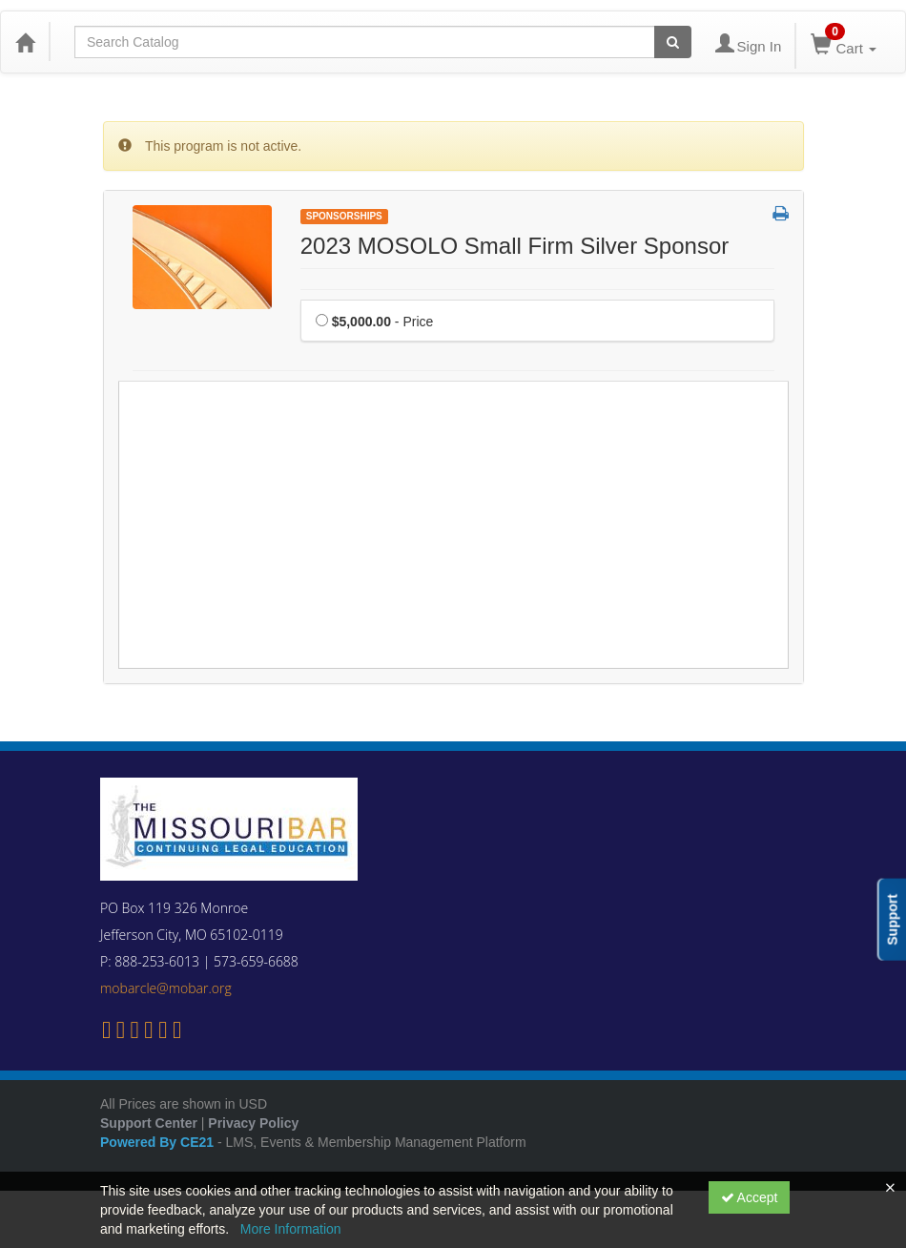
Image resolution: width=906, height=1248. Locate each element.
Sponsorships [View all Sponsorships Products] (344, 216)
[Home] (25, 42)
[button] (780, 214)
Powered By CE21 (158, 1142)
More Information (290, 1229)
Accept (749, 1197)
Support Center (148, 1123)
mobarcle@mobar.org (166, 988)
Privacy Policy (253, 1123)
